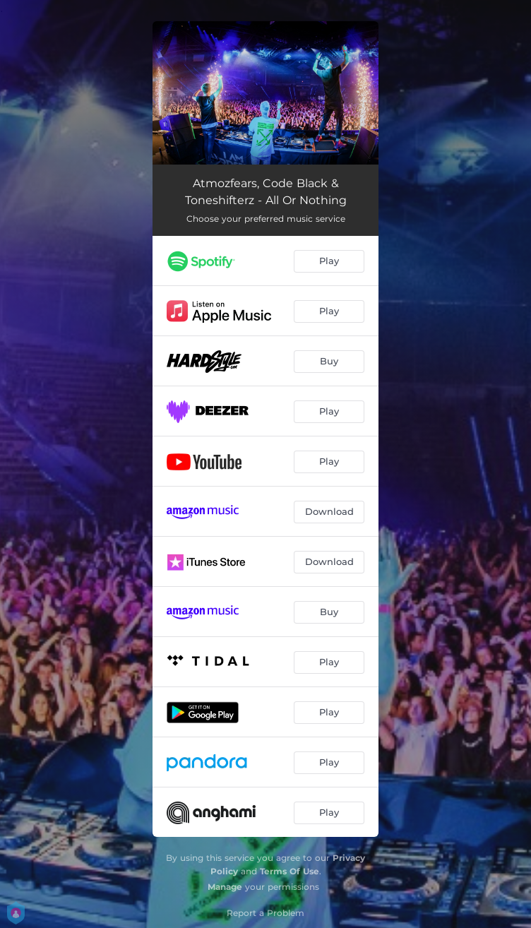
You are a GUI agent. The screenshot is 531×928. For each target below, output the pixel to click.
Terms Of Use (289, 871)
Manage (225, 886)
